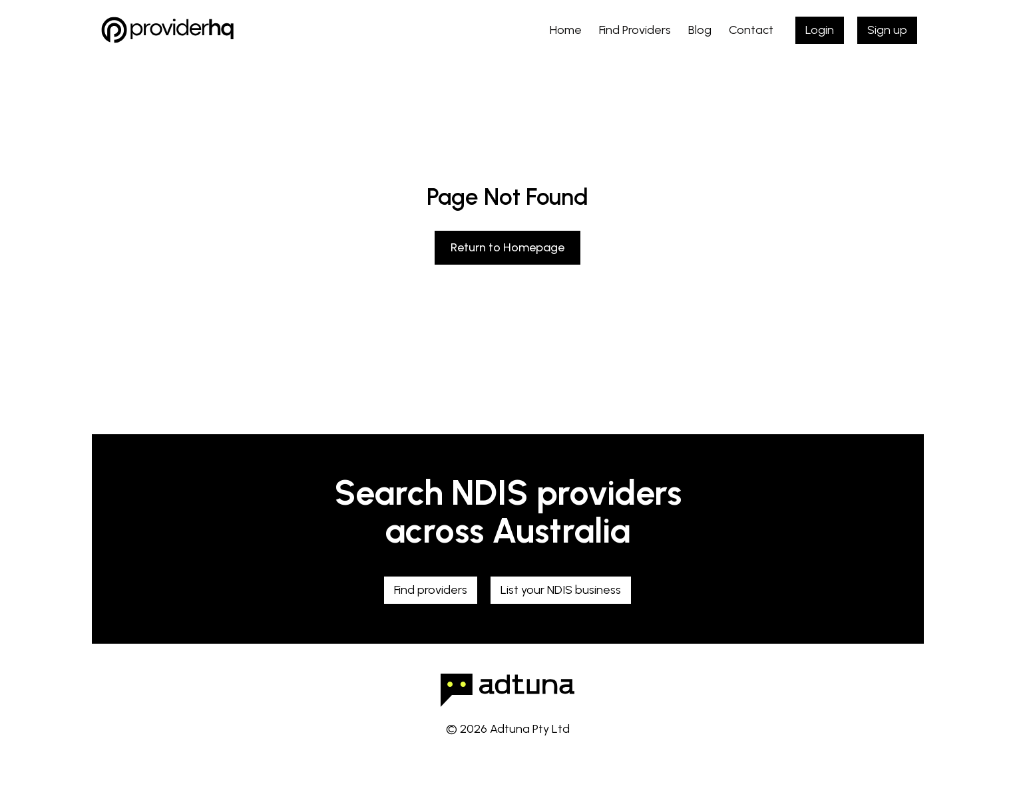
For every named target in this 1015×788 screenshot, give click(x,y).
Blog (699, 30)
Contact (751, 30)
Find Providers (635, 30)
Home (566, 30)
